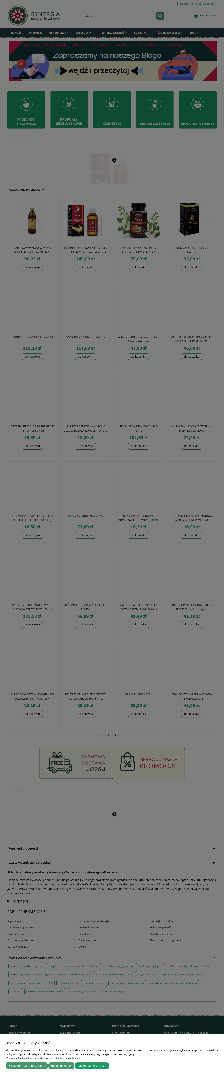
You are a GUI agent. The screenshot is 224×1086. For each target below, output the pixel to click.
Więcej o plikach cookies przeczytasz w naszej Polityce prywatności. (43, 1057)
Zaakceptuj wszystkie (92, 1065)
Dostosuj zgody (61, 1065)
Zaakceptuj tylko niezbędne (27, 1065)
